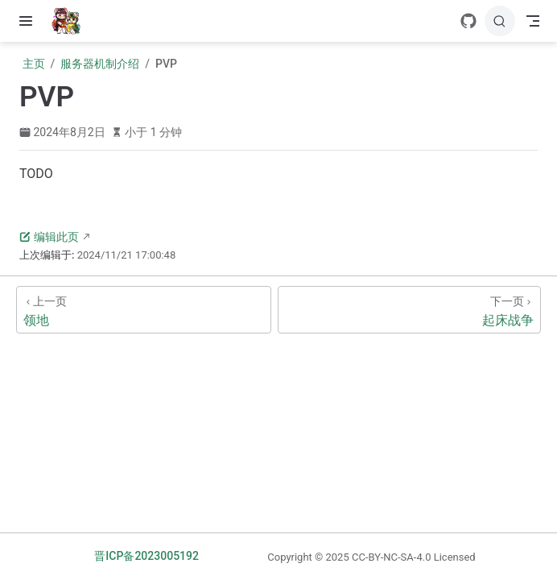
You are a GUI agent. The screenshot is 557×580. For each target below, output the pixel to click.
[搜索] (500, 21)
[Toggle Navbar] (533, 20)
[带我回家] (71, 20)
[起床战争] (409, 310)
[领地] (143, 310)
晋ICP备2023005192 (146, 555)
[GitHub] (468, 21)
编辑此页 (49, 236)
